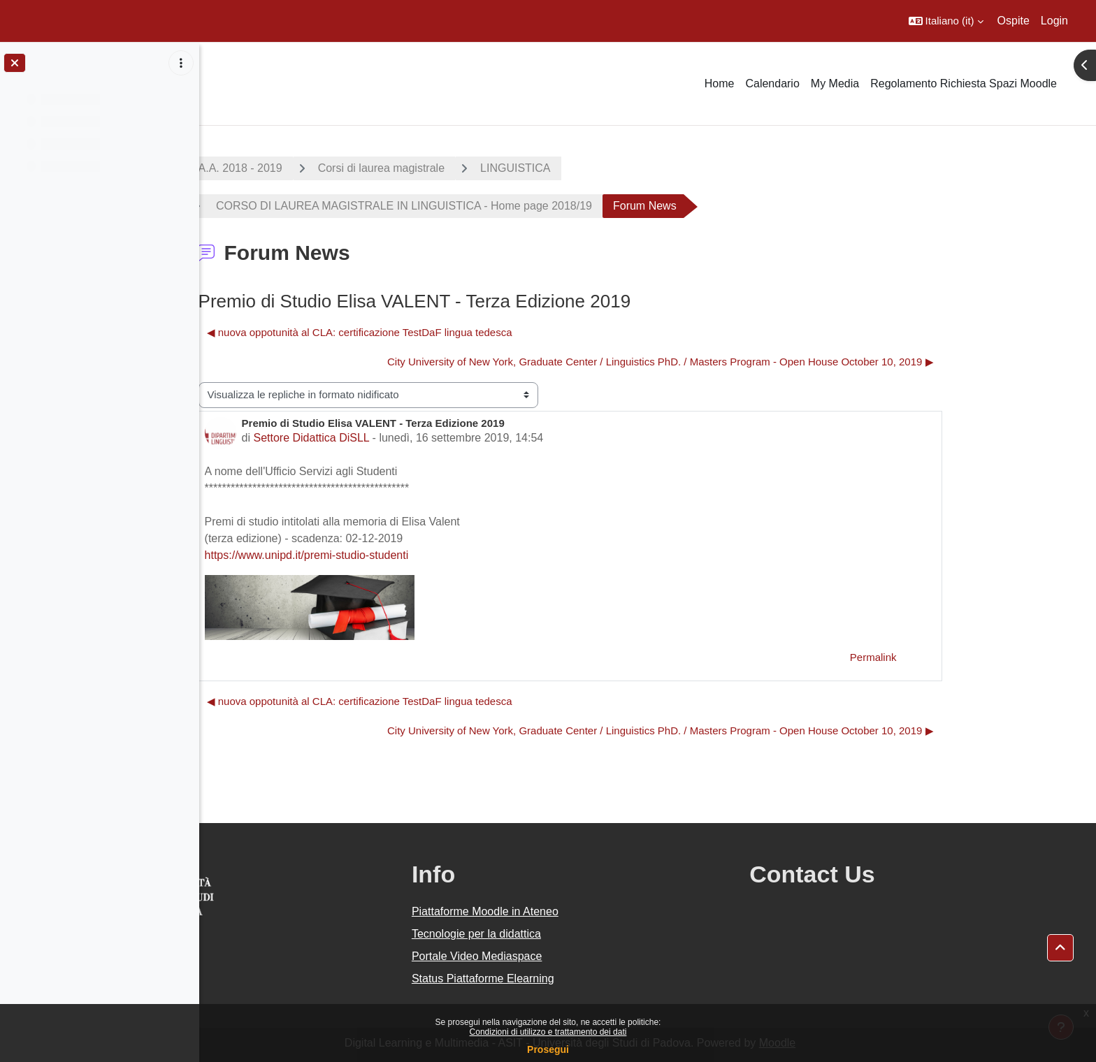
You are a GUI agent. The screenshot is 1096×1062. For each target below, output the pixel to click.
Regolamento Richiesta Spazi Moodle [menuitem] (963, 83)
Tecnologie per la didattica (579, 934)
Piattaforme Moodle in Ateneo (587, 911)
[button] (946, 21)
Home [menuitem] (720, 83)
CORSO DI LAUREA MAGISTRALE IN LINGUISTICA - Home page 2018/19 (480, 206)
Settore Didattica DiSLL (389, 438)
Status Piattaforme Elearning (585, 978)
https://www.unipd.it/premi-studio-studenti (384, 555)
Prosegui (548, 1049)
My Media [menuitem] (835, 83)
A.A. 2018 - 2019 (318, 168)
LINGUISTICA (593, 168)
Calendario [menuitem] (772, 83)
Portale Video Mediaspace (579, 956)
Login (1054, 21)
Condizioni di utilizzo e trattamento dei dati (548, 1032)
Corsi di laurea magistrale (459, 168)
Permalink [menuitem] (951, 657)
